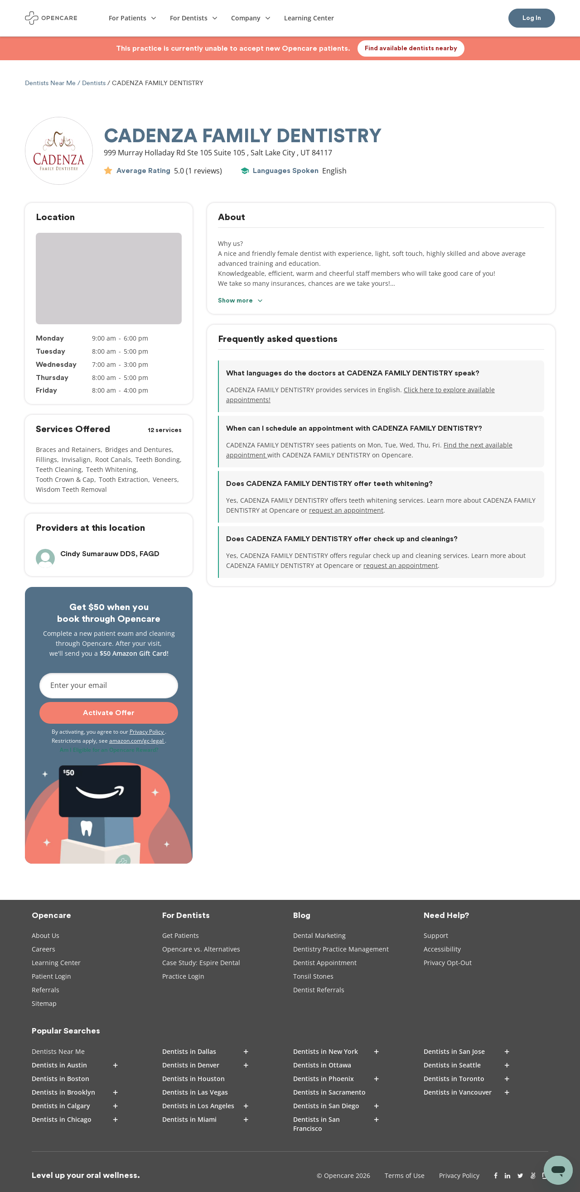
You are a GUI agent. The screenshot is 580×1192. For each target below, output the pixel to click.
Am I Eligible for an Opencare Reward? (109, 750)
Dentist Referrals (318, 989)
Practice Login (183, 976)
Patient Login (51, 976)
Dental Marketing (319, 935)
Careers (43, 949)
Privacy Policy (147, 731)
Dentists (93, 83)
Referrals (45, 989)
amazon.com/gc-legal (137, 741)
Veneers (165, 479)
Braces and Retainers (68, 449)
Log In (531, 18)
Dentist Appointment (325, 962)
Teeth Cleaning (59, 469)
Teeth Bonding (157, 459)
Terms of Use (405, 1175)
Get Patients (180, 935)
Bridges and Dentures (138, 449)
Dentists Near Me (51, 83)
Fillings (46, 459)
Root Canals (113, 459)
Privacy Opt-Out (448, 962)
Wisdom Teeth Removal (71, 489)
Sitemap (44, 1003)
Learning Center (56, 962)
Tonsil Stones (313, 976)
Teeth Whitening (111, 469)
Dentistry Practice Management (341, 949)
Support (436, 935)
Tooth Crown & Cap (65, 479)
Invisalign (76, 459)
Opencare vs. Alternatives (201, 949)
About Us (45, 935)
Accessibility (442, 949)
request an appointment (346, 510)
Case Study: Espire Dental (201, 962)
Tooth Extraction (123, 479)
